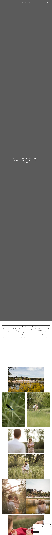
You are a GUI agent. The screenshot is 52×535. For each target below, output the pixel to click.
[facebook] (46, 2)
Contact (40, 2)
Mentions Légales (43, 533)
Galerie (11, 2)
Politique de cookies (40, 533)
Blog (36, 2)
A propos (16, 2)
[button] (50, 524)
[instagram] (47, 2)
